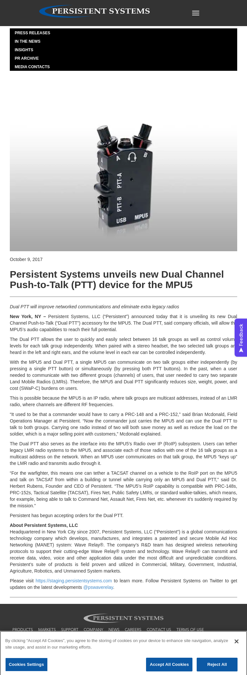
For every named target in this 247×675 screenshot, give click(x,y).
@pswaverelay (98, 587)
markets (47, 629)
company (93, 629)
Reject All (217, 665)
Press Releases (32, 33)
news (114, 629)
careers (133, 629)
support (69, 629)
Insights (24, 50)
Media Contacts (32, 67)
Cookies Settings (26, 665)
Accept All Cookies (169, 665)
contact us (159, 629)
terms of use (190, 629)
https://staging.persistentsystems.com (74, 580)
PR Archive (27, 58)
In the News (28, 41)
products (22, 629)
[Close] (236, 643)
